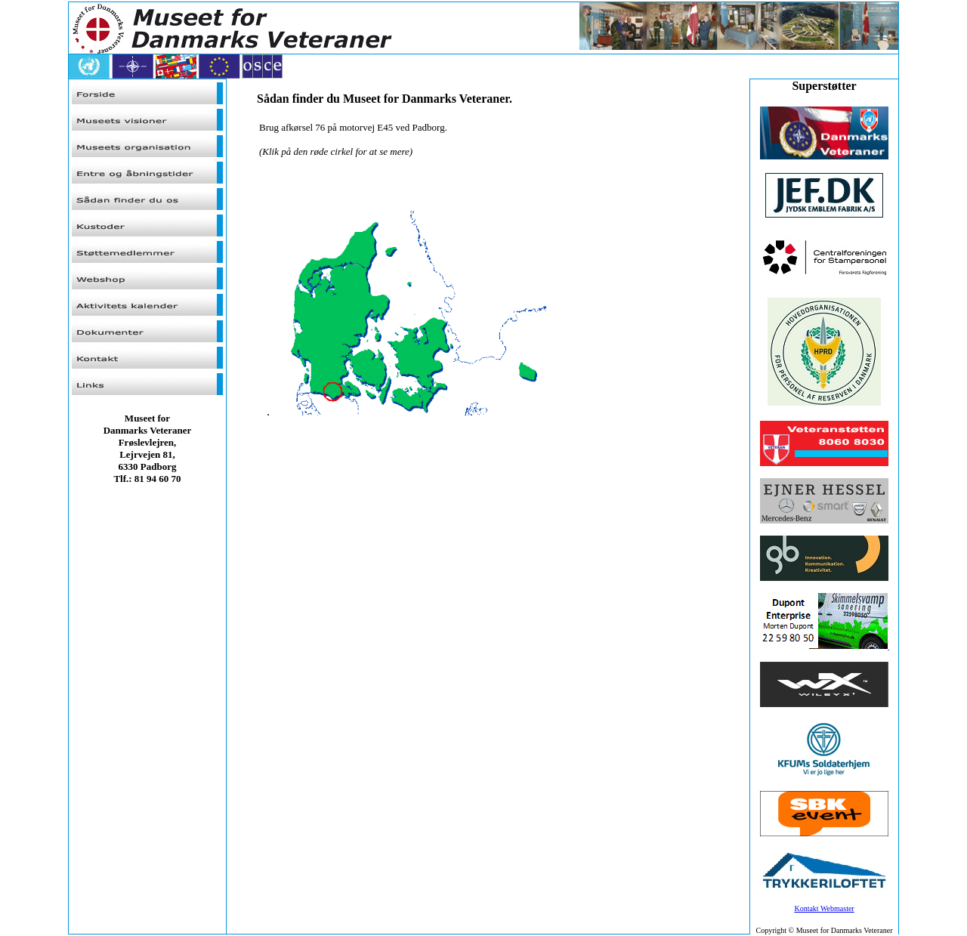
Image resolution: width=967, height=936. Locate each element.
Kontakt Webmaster (824, 908)
